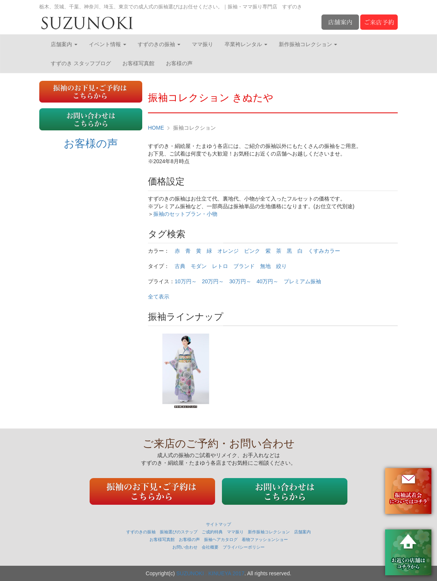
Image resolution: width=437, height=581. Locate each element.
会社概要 (210, 547)
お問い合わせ (185, 547)
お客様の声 (179, 63)
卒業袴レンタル (246, 44)
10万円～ (186, 281)
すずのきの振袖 (159, 44)
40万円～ (268, 281)
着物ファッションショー (265, 539)
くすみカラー (324, 251)
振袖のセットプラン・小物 (185, 214)
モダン (199, 266)
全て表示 (158, 297)
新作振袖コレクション (308, 44)
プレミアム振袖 (302, 281)
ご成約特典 (212, 532)
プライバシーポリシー (244, 547)
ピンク (252, 251)
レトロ (220, 266)
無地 (265, 266)
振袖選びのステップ (179, 532)
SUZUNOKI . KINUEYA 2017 (210, 573)
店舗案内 (64, 44)
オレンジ (228, 251)
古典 (180, 266)
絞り (281, 266)
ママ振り (202, 44)
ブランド (244, 266)
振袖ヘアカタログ (221, 539)
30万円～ (240, 281)
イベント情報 (107, 44)
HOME (156, 128)
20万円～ (213, 281)
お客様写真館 (138, 63)
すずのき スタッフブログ (81, 63)
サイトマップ (218, 524)
